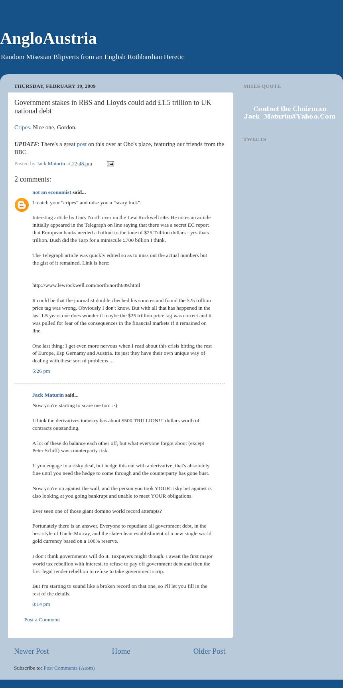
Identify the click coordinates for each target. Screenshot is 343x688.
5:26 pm (41, 371)
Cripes (22, 127)
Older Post (209, 651)
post (82, 144)
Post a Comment (42, 620)
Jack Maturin (48, 395)
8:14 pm (41, 604)
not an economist (51, 192)
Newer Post (31, 651)
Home (121, 651)
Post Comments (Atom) (69, 668)
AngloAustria (48, 38)
